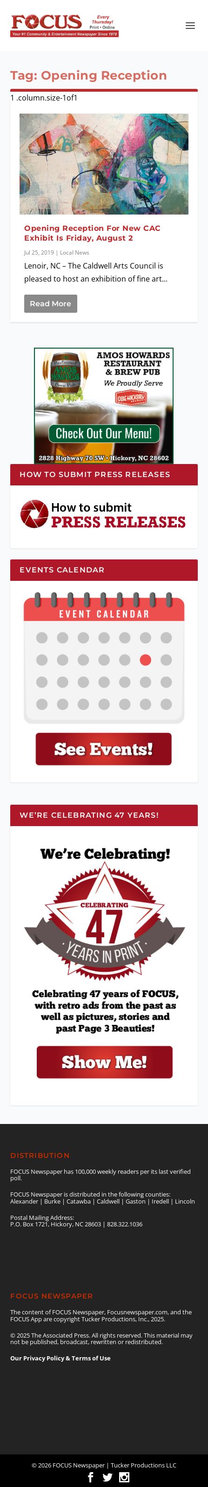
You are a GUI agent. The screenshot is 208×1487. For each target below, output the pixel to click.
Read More (50, 303)
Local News (74, 252)
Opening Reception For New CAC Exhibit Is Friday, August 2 (92, 233)
